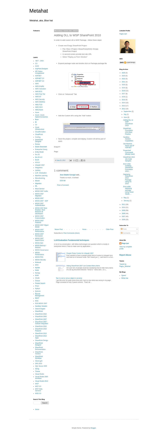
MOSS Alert (39, 243)
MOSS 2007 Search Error (39, 239)
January (127, 201)
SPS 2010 (38, 363)
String (37, 369)
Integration (38, 168)
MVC (37, 265)
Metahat (38, 11)
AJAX (37, 66)
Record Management (39, 295)
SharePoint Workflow (39, 357)
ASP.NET (38, 76)
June (125, 117)
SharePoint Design (41, 340)
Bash (37, 119)
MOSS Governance (41, 250)
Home (84, 229)
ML (36, 186)
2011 (124, 204)
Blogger (93, 428)
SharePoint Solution (39, 353)
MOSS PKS (39, 257)
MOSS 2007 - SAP (41, 201)
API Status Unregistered (39, 72)
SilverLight (38, 361)
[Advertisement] (84, 207)
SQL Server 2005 (41, 366)
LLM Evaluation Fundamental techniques (71, 240)
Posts (124, 229)
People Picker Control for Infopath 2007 (80, 253)
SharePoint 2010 (41, 314)
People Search (40, 283)
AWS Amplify (39, 86)
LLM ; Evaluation (41, 173)
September (128, 111)
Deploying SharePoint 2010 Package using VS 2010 (128, 178)
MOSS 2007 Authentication (40, 204)
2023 (124, 76)
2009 (124, 210)
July (125, 114)
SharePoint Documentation (40, 348)
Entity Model (39, 152)
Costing (37, 137)
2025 (124, 73)
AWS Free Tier (40, 94)
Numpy (37, 273)
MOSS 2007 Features (39, 221)
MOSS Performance (39, 253)
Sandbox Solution (41, 306)
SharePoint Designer (39, 344)
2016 (124, 97)
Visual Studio (39, 374)
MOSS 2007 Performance (39, 230)
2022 (124, 79)
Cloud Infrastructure (39, 128)
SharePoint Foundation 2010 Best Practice (128, 131)
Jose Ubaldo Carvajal (67, 175)
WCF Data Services (38, 390)
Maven (37, 181)
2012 (124, 109)
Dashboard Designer (39, 140)
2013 (124, 106)
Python (37, 288)
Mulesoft (38, 262)
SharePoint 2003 (41, 316)
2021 (124, 82)
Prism (37, 286)
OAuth (37, 278)
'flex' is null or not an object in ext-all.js (69, 278)
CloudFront (39, 134)
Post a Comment (63, 185)
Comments (125, 233)
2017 (124, 94)
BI (36, 122)
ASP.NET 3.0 (39, 81)
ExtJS (37, 160)
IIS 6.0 (37, 162)
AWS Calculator (40, 89)
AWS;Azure (39, 110)
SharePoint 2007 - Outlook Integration (41, 323)
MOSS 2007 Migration (39, 195)
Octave (37, 281)
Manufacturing (40, 178)
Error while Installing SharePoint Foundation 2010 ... (128, 167)
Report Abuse (125, 255)
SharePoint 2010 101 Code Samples (129, 159)
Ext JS (37, 154)
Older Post (109, 229)
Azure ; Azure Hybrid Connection (41, 116)
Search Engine (40, 309)
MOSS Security (40, 260)
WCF (37, 384)
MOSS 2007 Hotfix (41, 191)
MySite (37, 268)
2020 (124, 85)
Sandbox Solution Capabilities (128, 139)
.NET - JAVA (39, 61)
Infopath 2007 (40, 165)
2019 (124, 88)
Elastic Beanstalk (41, 147)
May (125, 198)
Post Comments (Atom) (71, 233)
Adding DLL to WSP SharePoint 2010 (128, 122)
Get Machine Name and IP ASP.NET (128, 145)
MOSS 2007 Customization (40, 217)
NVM (37, 275)
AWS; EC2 (38, 107)
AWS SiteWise (40, 102)
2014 (124, 103)
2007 (124, 216)
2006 (124, 219)
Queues (38, 291)
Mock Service (39, 189)
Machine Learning (41, 176)
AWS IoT (38, 97)
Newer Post (59, 229)
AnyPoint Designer (41, 69)
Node (37, 270)
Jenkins (37, 170)
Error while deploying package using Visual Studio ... (128, 190)
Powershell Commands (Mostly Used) (129, 152)
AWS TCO (38, 105)
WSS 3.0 (38, 393)
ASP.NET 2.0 (39, 78)
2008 (124, 213)
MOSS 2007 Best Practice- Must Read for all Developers (41, 210)
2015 (124, 100)
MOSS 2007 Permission (39, 235)
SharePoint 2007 (41, 319)
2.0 (36, 63)
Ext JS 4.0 (38, 157)
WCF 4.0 (38, 386)
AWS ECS (38, 91)
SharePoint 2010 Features (41, 330)
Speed (123, 275)
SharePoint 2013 (41, 333)
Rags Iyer (125, 243)
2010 (124, 207)
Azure (37, 112)
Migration (38, 183)
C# (36, 125)
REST (37, 298)
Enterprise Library (41, 149)
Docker (37, 144)
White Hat (124, 278)
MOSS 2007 (39, 198)
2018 (124, 91)
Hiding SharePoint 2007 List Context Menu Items (83, 266)
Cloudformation (40, 132)
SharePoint (39, 311)
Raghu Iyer (123, 34)
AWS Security (40, 99)
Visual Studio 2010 (41, 381)
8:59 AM (62, 181)
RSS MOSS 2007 (41, 303)
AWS (37, 84)
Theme (37, 371)
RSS (36, 301)
